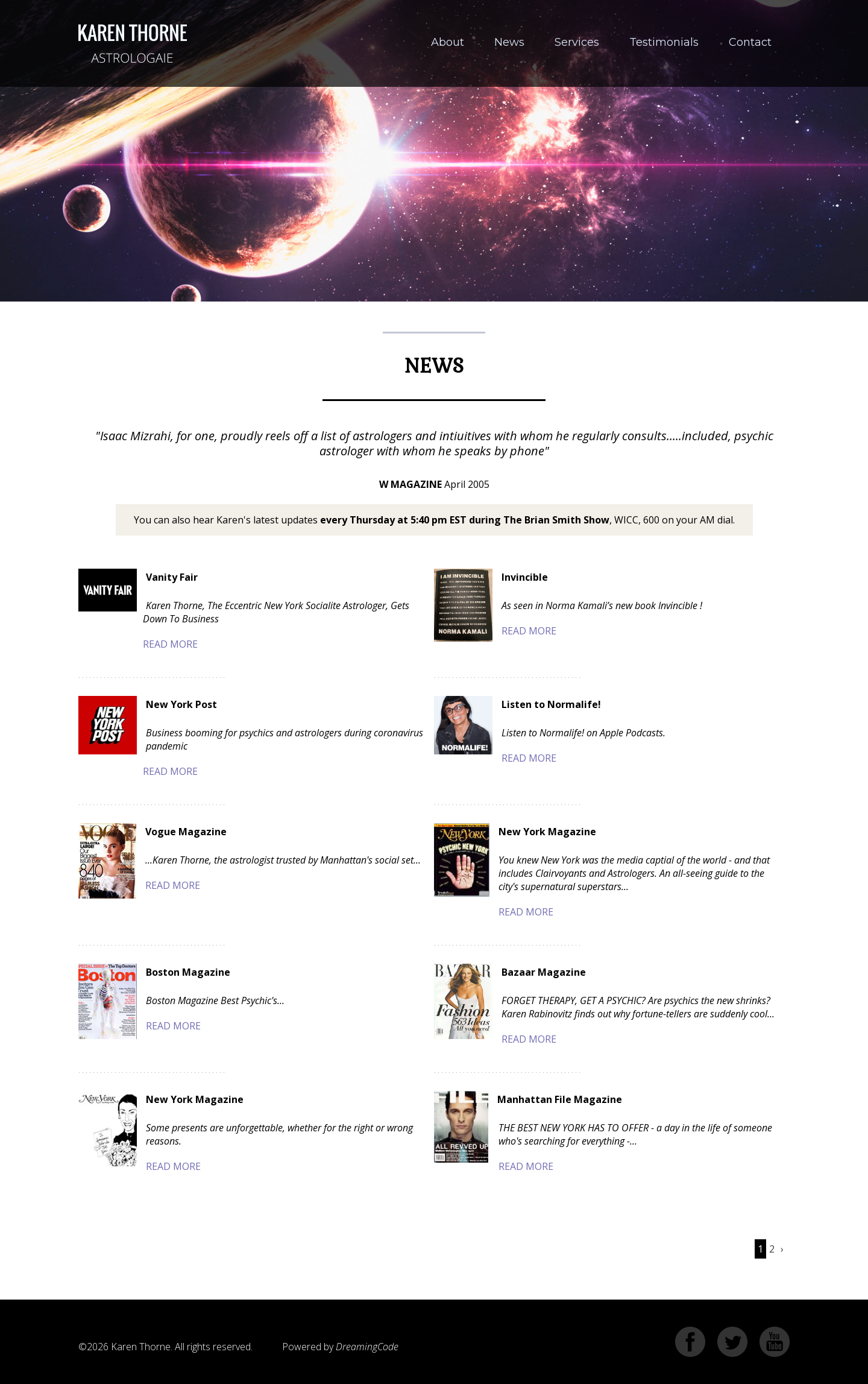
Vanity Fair (172, 577)
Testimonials (664, 42)
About (447, 42)
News (509, 42)
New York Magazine (547, 831)
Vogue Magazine (186, 831)
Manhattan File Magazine (559, 1099)
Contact (750, 42)
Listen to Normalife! (551, 704)
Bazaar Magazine (544, 972)
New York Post (181, 704)
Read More (170, 644)
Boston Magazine (188, 972)
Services (577, 42)
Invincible (525, 577)
